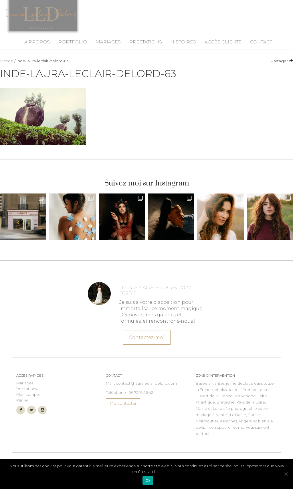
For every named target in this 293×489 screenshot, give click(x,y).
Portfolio (72, 50)
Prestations (145, 50)
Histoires (183, 50)
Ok (147, 480)
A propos (37, 50)
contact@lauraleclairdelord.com (146, 392)
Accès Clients (223, 50)
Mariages (108, 50)
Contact (261, 50)
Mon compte (28, 403)
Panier (22, 408)
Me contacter (123, 411)
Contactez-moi (146, 345)
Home (6, 69)
